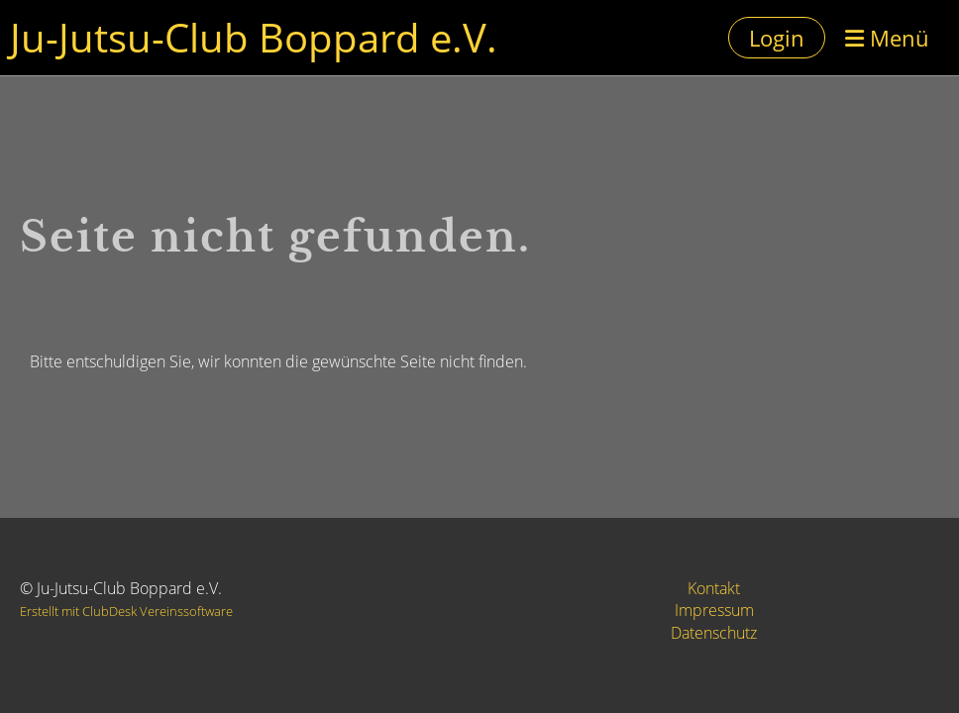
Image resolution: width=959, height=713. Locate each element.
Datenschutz (714, 633)
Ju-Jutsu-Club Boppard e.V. (253, 37)
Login (776, 37)
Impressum (714, 610)
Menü (887, 37)
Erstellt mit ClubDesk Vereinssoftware (126, 611)
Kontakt (714, 588)
